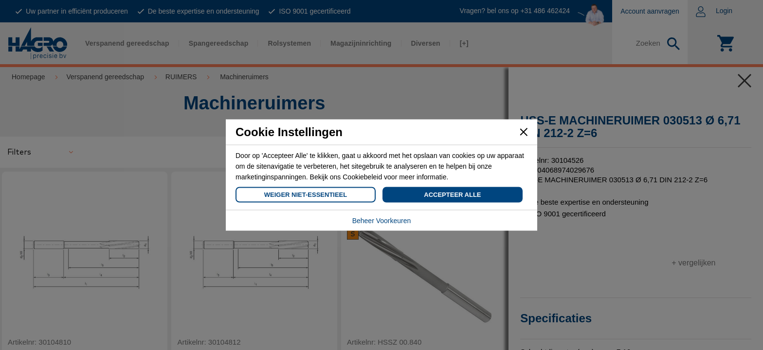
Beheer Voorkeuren (381, 221)
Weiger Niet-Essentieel (305, 194)
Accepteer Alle (452, 194)
